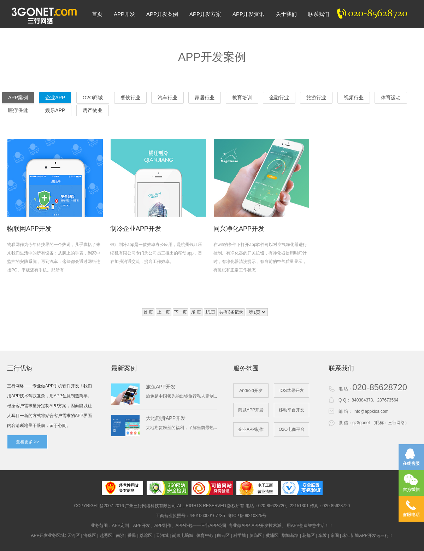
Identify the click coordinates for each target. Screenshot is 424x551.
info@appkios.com (371, 411)
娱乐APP (55, 110)
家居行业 (204, 97)
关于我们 (286, 14)
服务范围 (246, 368)
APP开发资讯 (248, 14)
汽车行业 (167, 97)
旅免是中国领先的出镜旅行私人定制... (181, 396)
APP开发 (124, 14)
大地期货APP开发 (166, 418)
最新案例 (124, 368)
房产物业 (92, 110)
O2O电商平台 (292, 429)
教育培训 (242, 97)
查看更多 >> (27, 441)
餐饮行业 (130, 97)
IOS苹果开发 (291, 390)
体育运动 (391, 97)
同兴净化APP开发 (238, 228)
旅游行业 (316, 97)
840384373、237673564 (375, 400)
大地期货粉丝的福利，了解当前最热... (181, 427)
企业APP (55, 97)
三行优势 (20, 368)
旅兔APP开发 (161, 386)
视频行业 (354, 97)
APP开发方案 (205, 14)
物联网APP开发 (29, 228)
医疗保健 (18, 110)
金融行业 (279, 97)
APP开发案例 (162, 14)
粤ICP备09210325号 (247, 515)
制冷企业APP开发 (135, 228)
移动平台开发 (291, 410)
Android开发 (250, 390)
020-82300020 (376, 14)
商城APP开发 (251, 410)
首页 (97, 14)
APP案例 (18, 97)
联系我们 (318, 14)
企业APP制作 (251, 429)
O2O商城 (93, 97)
